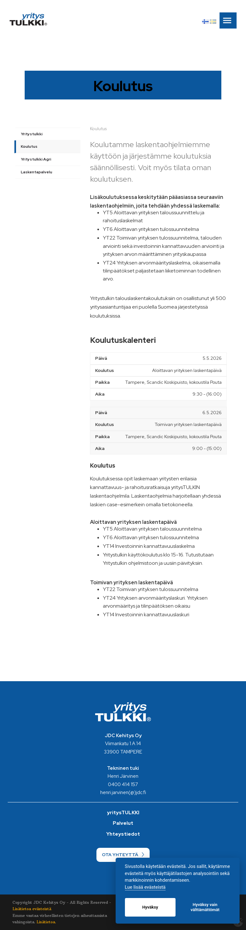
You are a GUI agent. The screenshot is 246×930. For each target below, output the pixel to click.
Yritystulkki (32, 134)
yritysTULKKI (123, 812)
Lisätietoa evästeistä (31, 908)
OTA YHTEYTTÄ (120, 854)
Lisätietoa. (46, 921)
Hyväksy (150, 907)
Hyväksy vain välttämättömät (205, 907)
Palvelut (123, 823)
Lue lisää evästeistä (145, 887)
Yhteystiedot (123, 834)
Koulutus (29, 146)
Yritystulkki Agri (36, 159)
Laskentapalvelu (36, 172)
